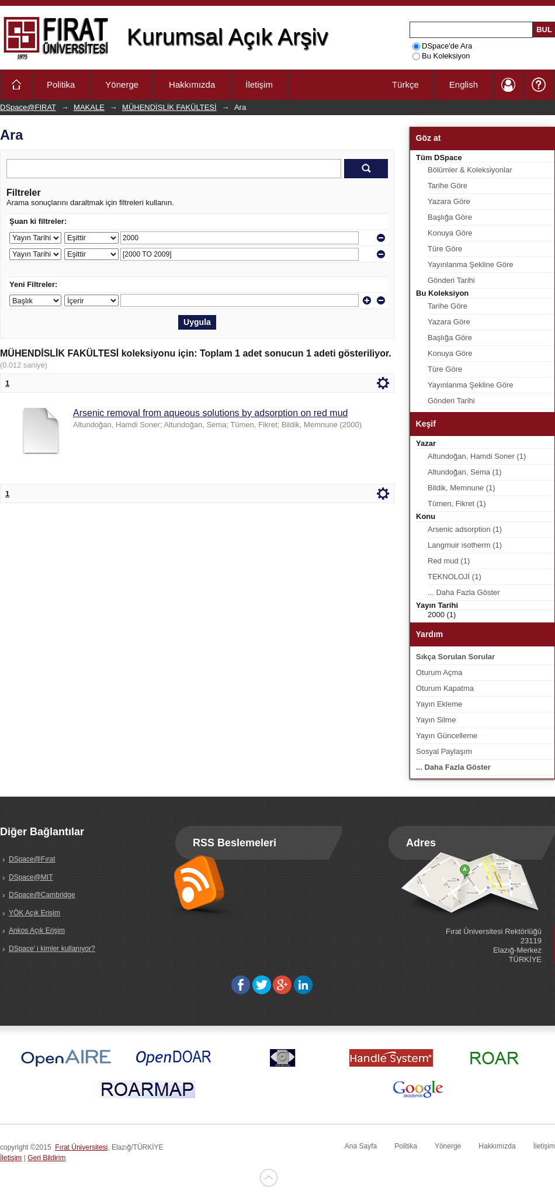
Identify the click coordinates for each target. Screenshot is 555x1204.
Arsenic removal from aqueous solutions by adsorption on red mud (210, 413)
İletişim (259, 84)
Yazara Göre (449, 201)
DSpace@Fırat (32, 859)
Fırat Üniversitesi (81, 1147)
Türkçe (405, 84)
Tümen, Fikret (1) (457, 503)
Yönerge (121, 84)
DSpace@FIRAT (28, 107)
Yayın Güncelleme (446, 735)
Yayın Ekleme (439, 704)
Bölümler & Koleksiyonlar (470, 169)
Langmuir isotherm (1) (465, 545)
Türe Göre (445, 248)
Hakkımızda (192, 84)
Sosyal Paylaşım (444, 751)
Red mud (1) (449, 560)
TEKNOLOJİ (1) (454, 576)
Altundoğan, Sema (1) (464, 472)
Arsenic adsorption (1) (465, 529)
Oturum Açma (439, 672)
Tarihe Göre (447, 185)
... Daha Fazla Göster (464, 592)
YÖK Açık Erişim (34, 913)
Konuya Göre (450, 233)
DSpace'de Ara (442, 45)
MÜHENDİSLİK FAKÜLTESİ (169, 107)
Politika (61, 84)
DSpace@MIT (31, 877)
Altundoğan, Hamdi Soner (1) (477, 456)
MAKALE (89, 107)
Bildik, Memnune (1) (461, 487)
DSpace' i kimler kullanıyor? (52, 948)
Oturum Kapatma (445, 688)
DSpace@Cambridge (42, 895)
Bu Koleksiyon (441, 55)
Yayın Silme (436, 719)
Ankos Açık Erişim (37, 930)
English (463, 84)
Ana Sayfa (361, 1146)
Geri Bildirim (46, 1158)
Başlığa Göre (450, 217)
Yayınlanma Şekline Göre (470, 264)
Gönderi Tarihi (451, 280)
